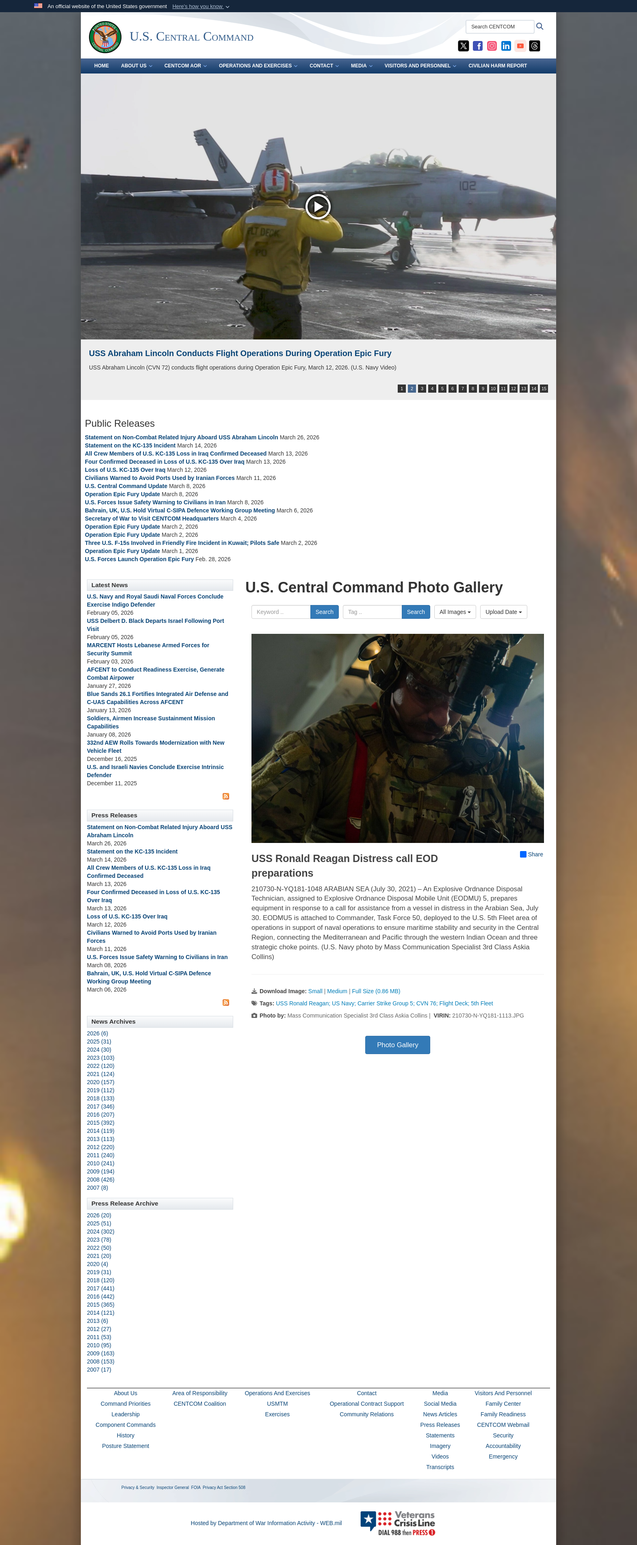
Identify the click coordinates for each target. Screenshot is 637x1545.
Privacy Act (213, 1487)
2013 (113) (101, 1139)
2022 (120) (101, 1066)
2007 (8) (97, 1187)
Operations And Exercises (277, 1393)
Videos (440, 1456)
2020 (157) (101, 1082)
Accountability (503, 1446)
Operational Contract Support (367, 1403)
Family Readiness (503, 1414)
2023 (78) (99, 1239)
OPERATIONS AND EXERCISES (258, 66)
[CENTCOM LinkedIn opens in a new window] (506, 45)
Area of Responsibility (199, 1393)
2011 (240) (101, 1155)
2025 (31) (99, 1041)
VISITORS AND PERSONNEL (421, 66)
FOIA (196, 1487)
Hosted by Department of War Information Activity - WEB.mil (266, 1523)
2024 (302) (101, 1231)
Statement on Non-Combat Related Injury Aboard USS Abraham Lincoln (181, 437)
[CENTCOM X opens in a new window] (463, 45)
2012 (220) (101, 1147)
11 (503, 388)
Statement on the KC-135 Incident (131, 445)
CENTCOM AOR (186, 66)
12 (513, 388)
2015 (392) (101, 1122)
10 (493, 388)
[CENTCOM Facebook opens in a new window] (477, 45)
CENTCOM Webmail (503, 1425)
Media (440, 1393)
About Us (125, 1393)
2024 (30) (99, 1049)
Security (503, 1435)
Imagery (440, 1446)
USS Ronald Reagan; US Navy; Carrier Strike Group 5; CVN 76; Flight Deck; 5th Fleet (384, 1003)
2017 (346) (101, 1106)
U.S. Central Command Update (126, 486)
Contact (367, 1393)
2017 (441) (101, 1288)
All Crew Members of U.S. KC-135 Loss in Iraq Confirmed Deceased (175, 453)
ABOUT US (136, 66)
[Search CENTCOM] (500, 27)
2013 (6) (97, 1321)
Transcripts (440, 1467)
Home (101, 66)
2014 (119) (101, 1131)
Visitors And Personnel (503, 1393)
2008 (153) (101, 1361)
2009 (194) (101, 1171)
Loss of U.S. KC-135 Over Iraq (125, 470)
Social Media (440, 1403)
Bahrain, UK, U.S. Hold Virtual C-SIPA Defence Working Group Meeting (180, 510)
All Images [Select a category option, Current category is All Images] (455, 612)
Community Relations (367, 1414)
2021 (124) (101, 1074)
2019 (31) (99, 1272)
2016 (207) (101, 1114)
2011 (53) (99, 1337)
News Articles (440, 1414)
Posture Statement (125, 1446)
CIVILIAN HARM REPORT (497, 66)
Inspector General (173, 1487)
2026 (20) (99, 1215)
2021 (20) (99, 1256)
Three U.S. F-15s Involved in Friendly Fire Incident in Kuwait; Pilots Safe (182, 543)
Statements (440, 1435)
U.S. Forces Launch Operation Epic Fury (139, 559)
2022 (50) (99, 1248)
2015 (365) (101, 1304)
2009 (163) (101, 1353)
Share (531, 854)
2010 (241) (101, 1163)
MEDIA (362, 66)
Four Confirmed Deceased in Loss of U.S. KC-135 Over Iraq (165, 461)
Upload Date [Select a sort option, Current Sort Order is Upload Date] (503, 612)
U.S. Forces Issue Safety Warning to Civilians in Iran (155, 502)
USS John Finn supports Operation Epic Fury (176, 353)
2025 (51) (99, 1223)
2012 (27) (99, 1329)
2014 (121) (101, 1312)
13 (523, 388)
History (125, 1435)
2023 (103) (101, 1057)
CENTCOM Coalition (199, 1403)
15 (544, 388)
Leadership (126, 1414)
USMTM (277, 1403)
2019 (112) (101, 1090)
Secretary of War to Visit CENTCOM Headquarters (152, 518)
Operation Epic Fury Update (122, 494)
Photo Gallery (397, 1045)
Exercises (277, 1414)
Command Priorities (126, 1403)
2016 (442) (101, 1296)
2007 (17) (99, 1369)
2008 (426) (101, 1179)
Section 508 (234, 1487)
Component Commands (125, 1425)
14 (533, 388)
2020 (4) (97, 1264)
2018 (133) (101, 1098)
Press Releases (440, 1425)
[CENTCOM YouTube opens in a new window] (520, 45)
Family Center (503, 1403)
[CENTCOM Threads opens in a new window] (534, 45)
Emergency (503, 1456)
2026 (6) (97, 1033)
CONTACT (324, 66)
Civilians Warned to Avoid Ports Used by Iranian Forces (160, 478)
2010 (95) (99, 1345)
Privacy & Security (137, 1487)
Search (325, 612)
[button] (201, 6)
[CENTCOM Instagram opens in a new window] (491, 45)
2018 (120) (101, 1280)
